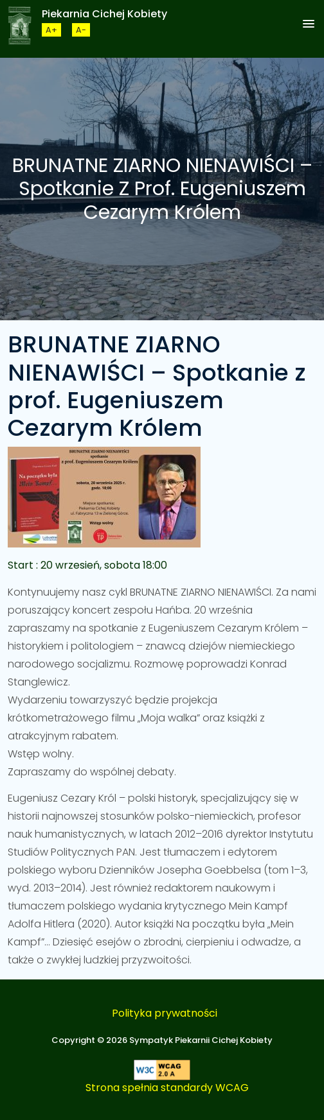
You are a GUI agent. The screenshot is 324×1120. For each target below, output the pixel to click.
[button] (308, 24)
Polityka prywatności (164, 1013)
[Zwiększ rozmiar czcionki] (51, 30)
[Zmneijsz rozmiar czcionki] (81, 30)
